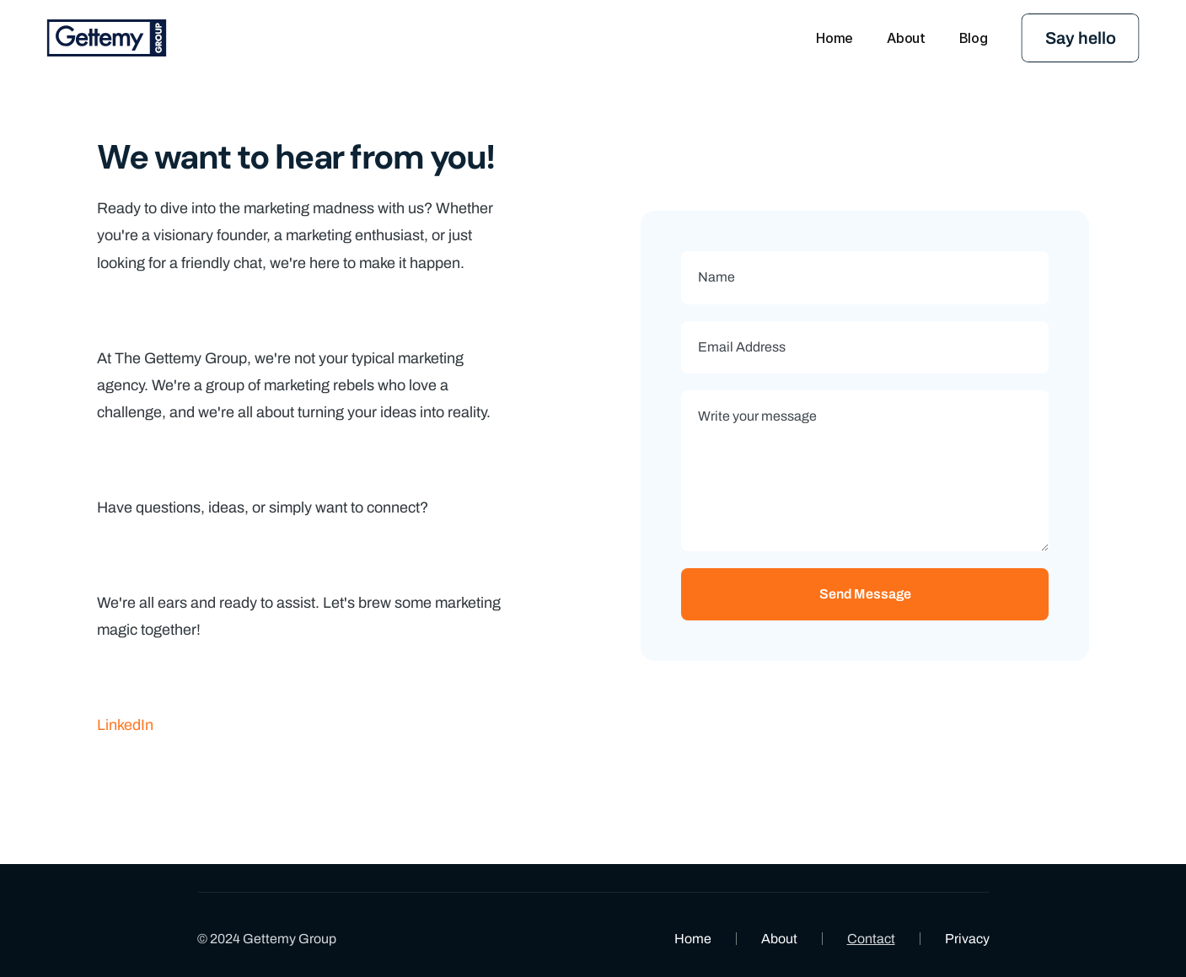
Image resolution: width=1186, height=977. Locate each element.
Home (692, 938)
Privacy (967, 938)
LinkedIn (125, 725)
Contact (871, 938)
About (779, 938)
